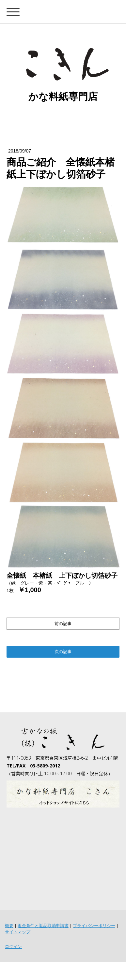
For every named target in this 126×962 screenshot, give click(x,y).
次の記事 (63, 651)
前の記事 (63, 623)
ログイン (13, 946)
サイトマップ (17, 932)
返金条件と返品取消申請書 (43, 925)
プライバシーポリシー (94, 925)
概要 (9, 925)
